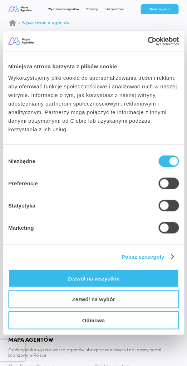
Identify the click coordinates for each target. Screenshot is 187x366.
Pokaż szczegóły (143, 257)
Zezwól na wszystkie (94, 278)
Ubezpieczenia (118, 9)
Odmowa (93, 320)
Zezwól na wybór (93, 299)
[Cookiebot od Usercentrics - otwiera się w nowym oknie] (147, 41)
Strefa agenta (160, 9)
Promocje (95, 9)
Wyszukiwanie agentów (66, 9)
